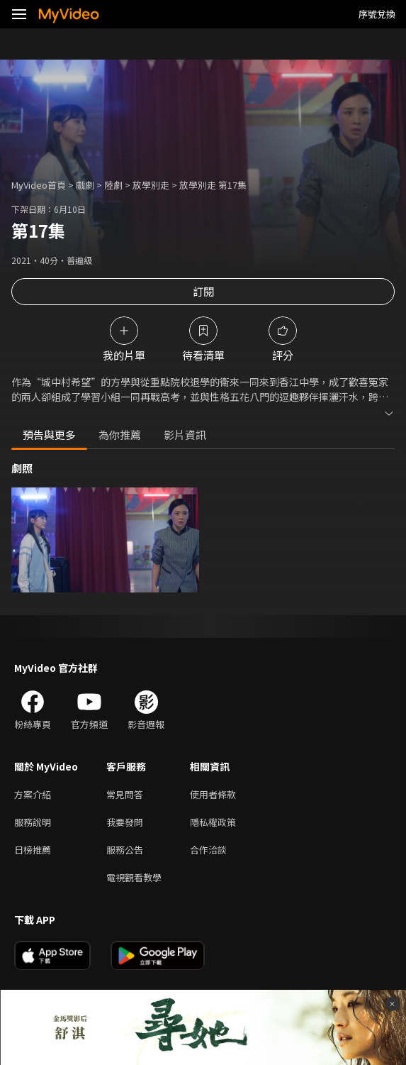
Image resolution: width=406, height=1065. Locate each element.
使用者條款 (213, 794)
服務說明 (32, 822)
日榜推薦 (32, 849)
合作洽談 (208, 849)
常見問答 (124, 794)
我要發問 (124, 822)
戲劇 (85, 185)
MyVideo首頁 (38, 185)
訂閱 (203, 291)
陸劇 (113, 185)
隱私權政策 (213, 822)
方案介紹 (32, 794)
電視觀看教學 (134, 877)
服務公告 (124, 849)
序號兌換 (377, 14)
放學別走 (150, 185)
